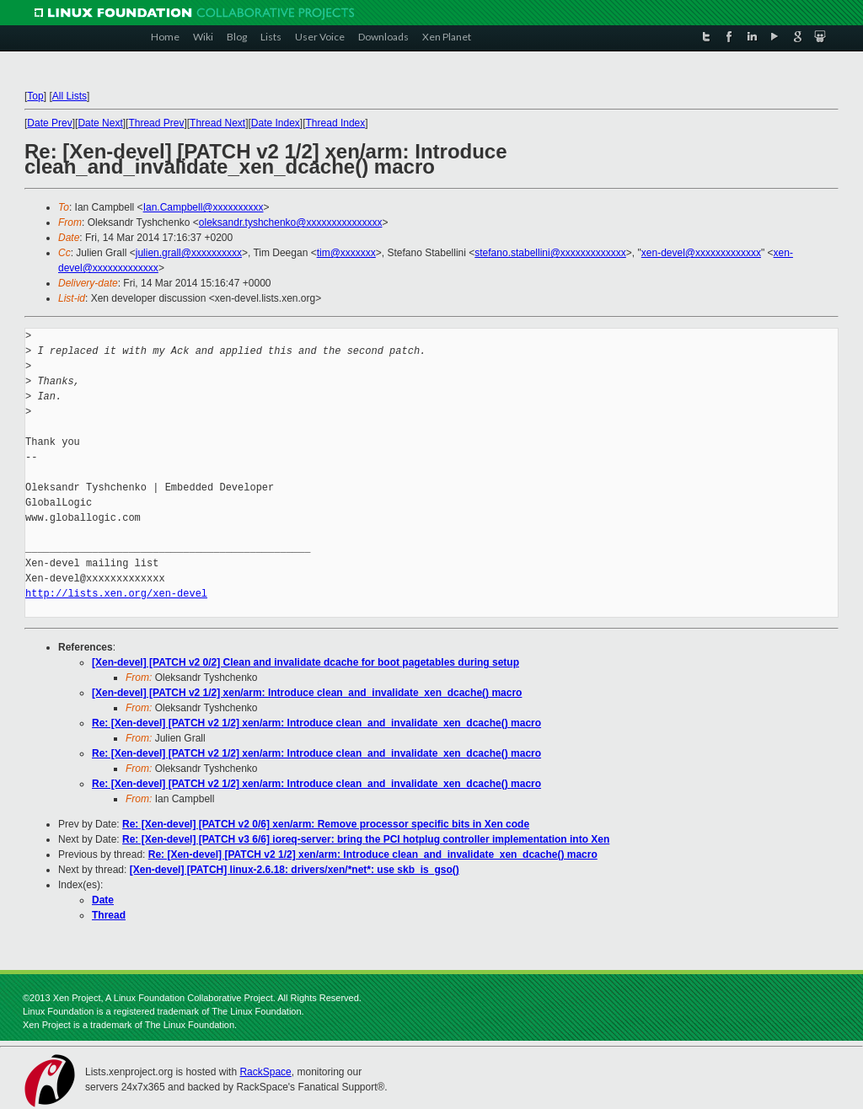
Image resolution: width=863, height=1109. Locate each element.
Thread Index (336, 123)
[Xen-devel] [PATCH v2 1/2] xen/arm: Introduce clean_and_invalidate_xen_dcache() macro (307, 693)
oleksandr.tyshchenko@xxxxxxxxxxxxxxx (291, 222)
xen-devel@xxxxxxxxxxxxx (701, 253)
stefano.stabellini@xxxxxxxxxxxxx (550, 253)
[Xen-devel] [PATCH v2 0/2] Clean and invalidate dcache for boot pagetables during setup (305, 662)
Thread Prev (156, 123)
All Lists (69, 96)
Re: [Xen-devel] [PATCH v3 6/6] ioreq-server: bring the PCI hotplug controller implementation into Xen (365, 839)
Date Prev (49, 123)
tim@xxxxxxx (346, 253)
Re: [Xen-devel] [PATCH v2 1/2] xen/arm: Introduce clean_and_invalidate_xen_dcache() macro (316, 723)
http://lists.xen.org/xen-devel (116, 594)
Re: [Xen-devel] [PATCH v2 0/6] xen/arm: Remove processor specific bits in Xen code (325, 824)
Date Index (275, 123)
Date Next (100, 123)
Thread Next (217, 123)
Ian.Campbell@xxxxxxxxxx (203, 207)
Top (35, 96)
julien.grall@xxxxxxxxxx (189, 253)
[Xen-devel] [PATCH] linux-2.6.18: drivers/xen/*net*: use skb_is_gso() (294, 870)
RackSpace (265, 1072)
